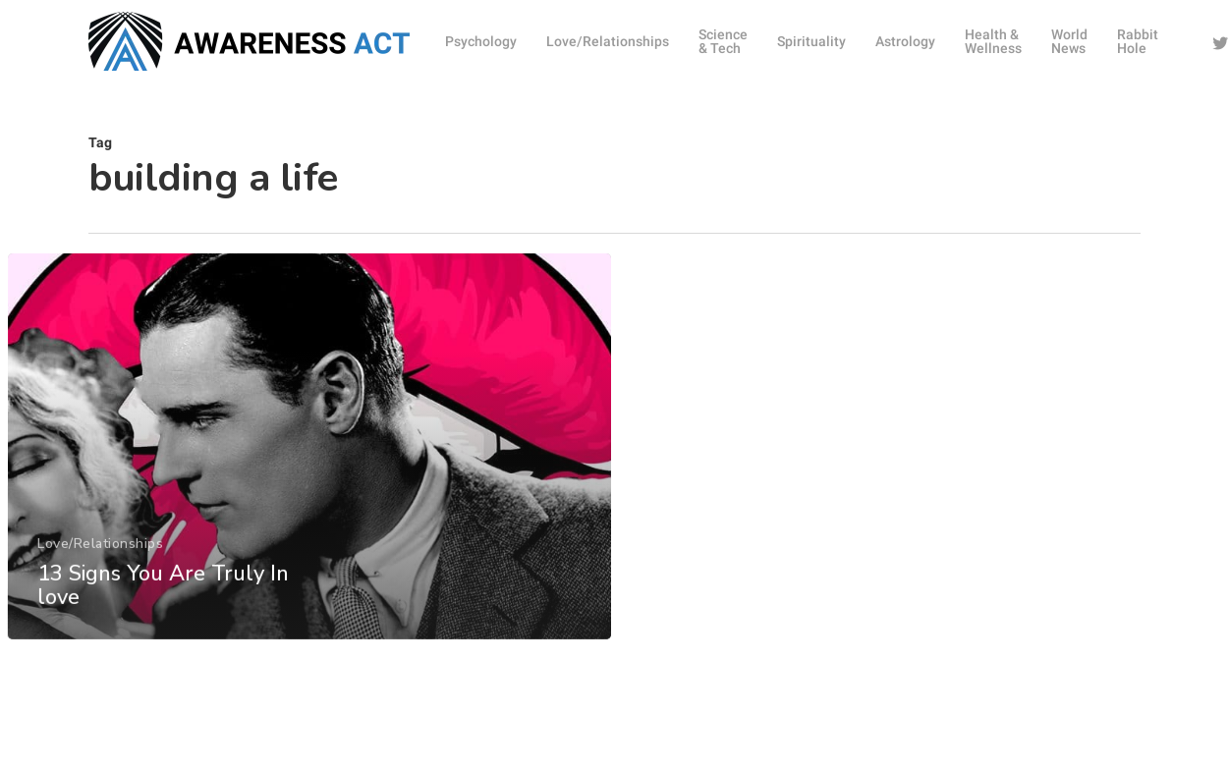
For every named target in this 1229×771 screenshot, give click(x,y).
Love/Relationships (99, 584)
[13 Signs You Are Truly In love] (308, 488)
